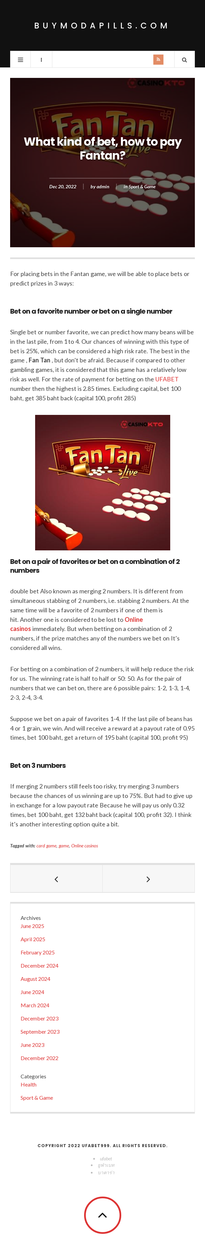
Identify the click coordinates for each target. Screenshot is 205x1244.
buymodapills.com (102, 25)
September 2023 (40, 1031)
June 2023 (32, 1044)
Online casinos (84, 845)
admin (103, 186)
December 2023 (39, 1018)
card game (46, 845)
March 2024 (35, 1005)
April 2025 (33, 939)
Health (28, 1084)
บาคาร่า (106, 1172)
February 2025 (38, 952)
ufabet (106, 1158)
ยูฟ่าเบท (106, 1165)
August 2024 (35, 978)
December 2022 (39, 1058)
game (64, 845)
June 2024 (32, 992)
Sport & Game (142, 186)
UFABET (167, 379)
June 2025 (32, 926)
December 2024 (39, 965)
